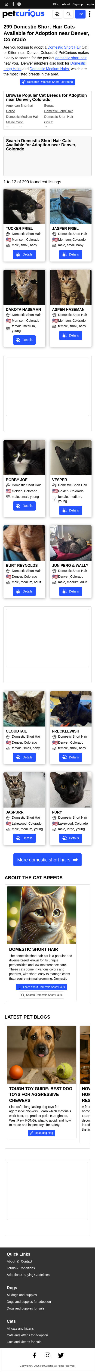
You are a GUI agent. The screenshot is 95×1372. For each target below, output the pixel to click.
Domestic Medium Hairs (49, 69)
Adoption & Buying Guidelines (28, 1275)
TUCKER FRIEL (19, 229)
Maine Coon (15, 122)
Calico (10, 111)
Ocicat (48, 122)
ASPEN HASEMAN (68, 310)
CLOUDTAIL (16, 731)
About (66, 4)
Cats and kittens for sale (24, 1342)
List (80, 14)
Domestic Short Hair (64, 47)
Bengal (49, 105)
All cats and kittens (20, 1328)
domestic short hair (70, 58)
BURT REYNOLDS (22, 566)
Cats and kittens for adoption (27, 1335)
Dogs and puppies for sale (25, 1308)
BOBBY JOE (17, 480)
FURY (57, 812)
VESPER (59, 480)
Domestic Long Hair (58, 111)
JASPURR (14, 812)
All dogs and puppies (22, 1295)
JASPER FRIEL (65, 229)
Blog (56, 4)
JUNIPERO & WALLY (70, 566)
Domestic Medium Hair (22, 116)
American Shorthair (20, 105)
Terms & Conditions (21, 1268)
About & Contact (19, 1261)
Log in (90, 4)
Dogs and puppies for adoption (29, 1301)
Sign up (78, 4)
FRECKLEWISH (65, 731)
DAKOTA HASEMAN (23, 310)
